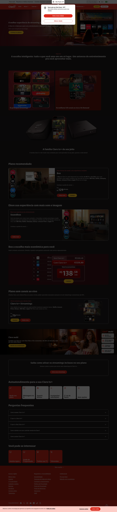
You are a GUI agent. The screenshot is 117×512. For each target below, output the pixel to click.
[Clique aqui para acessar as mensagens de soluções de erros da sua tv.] (28, 392)
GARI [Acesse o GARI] (35, 493)
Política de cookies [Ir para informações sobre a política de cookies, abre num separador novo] (50, 508)
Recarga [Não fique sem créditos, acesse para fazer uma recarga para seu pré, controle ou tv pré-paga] (10, 486)
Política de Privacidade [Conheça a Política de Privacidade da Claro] (40, 484)
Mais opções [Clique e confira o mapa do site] (59, 467)
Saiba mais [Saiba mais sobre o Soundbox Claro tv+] (16, 237)
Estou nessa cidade (58, 16)
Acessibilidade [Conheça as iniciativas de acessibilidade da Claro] (38, 477)
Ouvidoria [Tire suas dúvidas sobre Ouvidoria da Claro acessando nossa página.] (11, 488)
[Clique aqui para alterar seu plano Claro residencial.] (14, 392)
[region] (58, 509)
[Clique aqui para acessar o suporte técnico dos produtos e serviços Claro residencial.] (42, 392)
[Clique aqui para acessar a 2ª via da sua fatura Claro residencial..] (69, 392)
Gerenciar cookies (83, 509)
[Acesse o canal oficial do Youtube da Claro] (31, 503)
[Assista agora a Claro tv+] (14, 456)
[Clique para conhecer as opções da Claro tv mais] (58, 28)
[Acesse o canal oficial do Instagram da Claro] (27, 503)
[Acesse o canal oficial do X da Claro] (24, 503)
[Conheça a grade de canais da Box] (65, 185)
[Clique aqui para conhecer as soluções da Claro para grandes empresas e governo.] (43, 2)
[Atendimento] (80, 6)
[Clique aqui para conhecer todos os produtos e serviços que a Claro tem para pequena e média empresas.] (24, 2)
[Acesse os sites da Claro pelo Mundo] (107, 2)
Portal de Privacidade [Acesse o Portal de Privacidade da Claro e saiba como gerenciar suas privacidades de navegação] (40, 486)
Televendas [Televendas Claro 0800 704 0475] (11, 493)
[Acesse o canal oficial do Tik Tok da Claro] (37, 503)
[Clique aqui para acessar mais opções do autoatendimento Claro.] (83, 392)
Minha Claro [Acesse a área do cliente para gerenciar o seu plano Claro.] (104, 6)
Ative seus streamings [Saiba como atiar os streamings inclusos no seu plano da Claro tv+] (58, 372)
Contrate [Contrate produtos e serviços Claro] (97, 6)
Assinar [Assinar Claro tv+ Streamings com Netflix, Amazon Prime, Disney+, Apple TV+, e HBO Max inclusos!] (15, 320)
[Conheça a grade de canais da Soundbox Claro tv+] (19, 226)
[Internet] (34, 6)
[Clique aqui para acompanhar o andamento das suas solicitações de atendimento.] (55, 392)
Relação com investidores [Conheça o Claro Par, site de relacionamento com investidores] (67, 479)
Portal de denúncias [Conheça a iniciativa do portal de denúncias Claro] (40, 488)
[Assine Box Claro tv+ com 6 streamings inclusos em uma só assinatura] (58, 269)
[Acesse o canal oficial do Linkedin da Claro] (34, 503)
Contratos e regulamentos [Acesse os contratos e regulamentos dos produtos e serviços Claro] (41, 481)
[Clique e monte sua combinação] (58, 342)
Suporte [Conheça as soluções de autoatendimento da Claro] (10, 479)
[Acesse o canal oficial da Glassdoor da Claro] (40, 503)
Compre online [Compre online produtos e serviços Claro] (12, 491)
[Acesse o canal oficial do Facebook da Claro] (21, 503)
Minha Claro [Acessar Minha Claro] (11, 477)
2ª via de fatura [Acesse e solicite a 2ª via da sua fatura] (12, 481)
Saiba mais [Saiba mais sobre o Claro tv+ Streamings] (25, 320)
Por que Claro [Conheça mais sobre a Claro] (64, 477)
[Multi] (20, 6)
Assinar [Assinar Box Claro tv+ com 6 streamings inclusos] (72, 195)
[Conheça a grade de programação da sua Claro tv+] (28, 456)
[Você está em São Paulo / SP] (58, 2)
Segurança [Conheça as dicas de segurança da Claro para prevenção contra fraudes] (37, 491)
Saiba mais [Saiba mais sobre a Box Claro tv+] (62, 195)
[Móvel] (26, 6)
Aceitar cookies (95, 509)
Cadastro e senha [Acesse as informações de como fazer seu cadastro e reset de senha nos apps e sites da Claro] (13, 484)
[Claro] (12, 6)
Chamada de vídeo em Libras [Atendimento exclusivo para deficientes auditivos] (42, 479)
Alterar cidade (58, 21)
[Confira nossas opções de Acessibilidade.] (103, 2)
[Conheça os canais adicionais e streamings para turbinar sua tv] (42, 456)
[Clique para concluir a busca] (87, 2)
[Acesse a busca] (92, 2)
